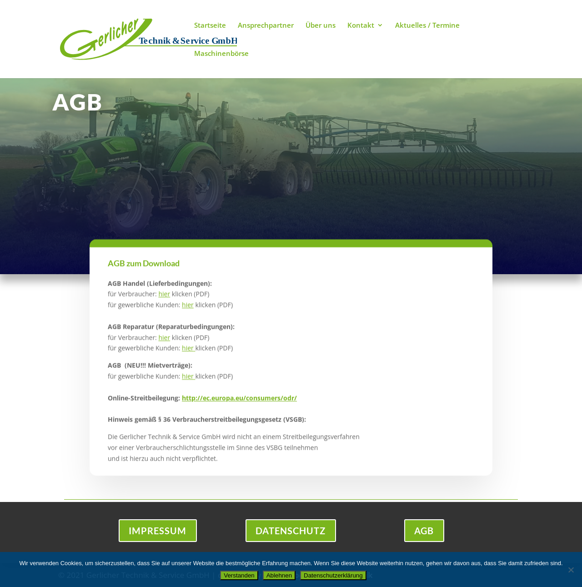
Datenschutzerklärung (333, 575)
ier (190, 314)
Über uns (321, 26)
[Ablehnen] (570, 569)
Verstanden (239, 575)
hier (164, 303)
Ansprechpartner (266, 26)
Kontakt (360, 26)
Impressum (158, 531)
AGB (424, 531)
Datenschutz (291, 531)
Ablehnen (279, 575)
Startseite (210, 26)
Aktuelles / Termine (427, 26)
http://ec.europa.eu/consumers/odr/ (239, 407)
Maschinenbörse (221, 54)
